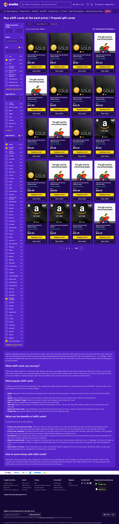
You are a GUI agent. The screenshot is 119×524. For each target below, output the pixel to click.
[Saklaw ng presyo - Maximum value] (18, 31)
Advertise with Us (73, 485)
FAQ (35, 483)
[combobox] (45, 4)
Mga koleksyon (26, 485)
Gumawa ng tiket (38, 487)
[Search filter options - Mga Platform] (14, 98)
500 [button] (76, 248)
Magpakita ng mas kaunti (14, 89)
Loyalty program (26, 487)
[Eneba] (11, 4)
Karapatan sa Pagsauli (40, 489)
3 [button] (69, 248)
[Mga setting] (78, 4)
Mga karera (7, 487)
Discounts (25, 489)
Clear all (54, 24)
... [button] (72, 248)
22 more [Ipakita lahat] (9, 130)
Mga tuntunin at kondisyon (79, 522)
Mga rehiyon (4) (42, 24)
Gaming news (57, 483)
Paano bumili (25, 483)
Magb (70, 483)
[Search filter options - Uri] (14, 51)
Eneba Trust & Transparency (11, 489)
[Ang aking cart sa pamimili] (92, 4)
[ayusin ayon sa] (104, 29)
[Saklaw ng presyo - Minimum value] (9, 31)
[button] (81, 248)
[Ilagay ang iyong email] (16, 514)
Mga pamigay (57, 485)
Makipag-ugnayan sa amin (11, 485)
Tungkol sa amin (8, 483)
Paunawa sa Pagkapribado (46, 517)
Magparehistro (109, 4)
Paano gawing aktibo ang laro (42, 485)
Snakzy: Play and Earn (60, 489)
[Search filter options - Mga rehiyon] (14, 139)
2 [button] (66, 248)
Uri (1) (30, 24)
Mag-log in (99, 4)
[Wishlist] (88, 4)
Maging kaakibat (58, 487)
